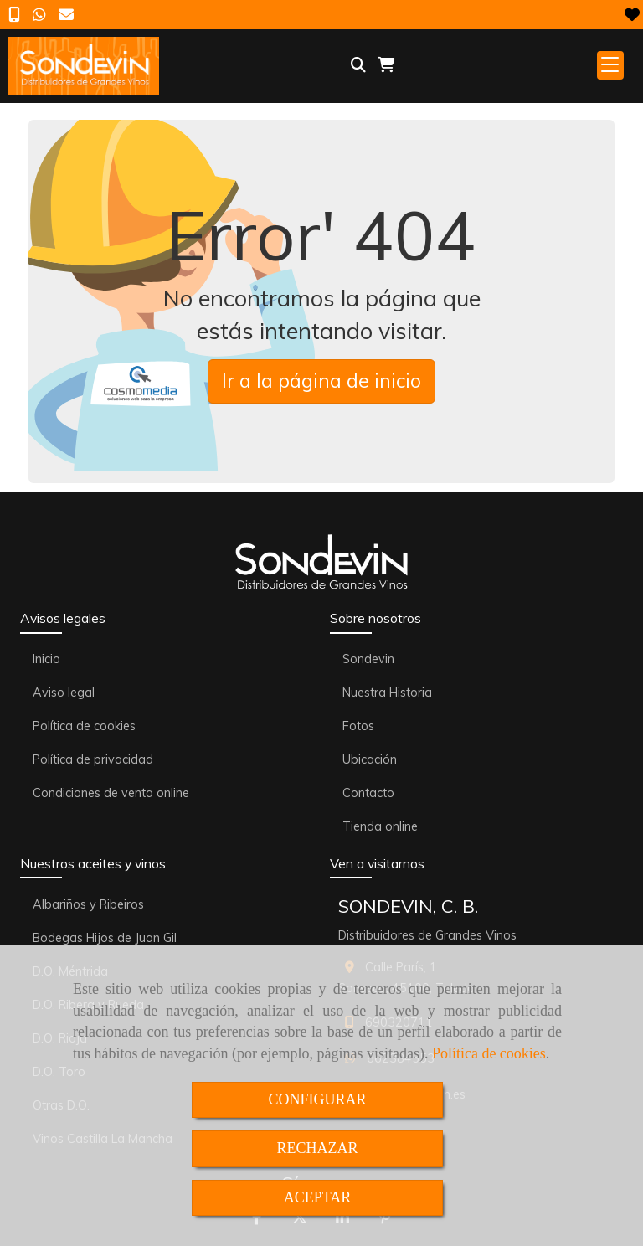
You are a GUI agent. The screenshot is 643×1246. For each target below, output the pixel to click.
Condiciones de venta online (111, 793)
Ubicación (369, 759)
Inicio (46, 659)
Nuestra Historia (387, 692)
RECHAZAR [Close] (317, 1148)
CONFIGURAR (317, 1099)
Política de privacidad (93, 759)
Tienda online (380, 826)
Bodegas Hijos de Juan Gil (105, 937)
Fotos (358, 726)
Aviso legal (64, 692)
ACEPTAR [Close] (318, 1197)
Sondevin (368, 659)
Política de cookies (489, 1053)
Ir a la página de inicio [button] (321, 380)
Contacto (368, 793)
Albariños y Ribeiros (88, 904)
